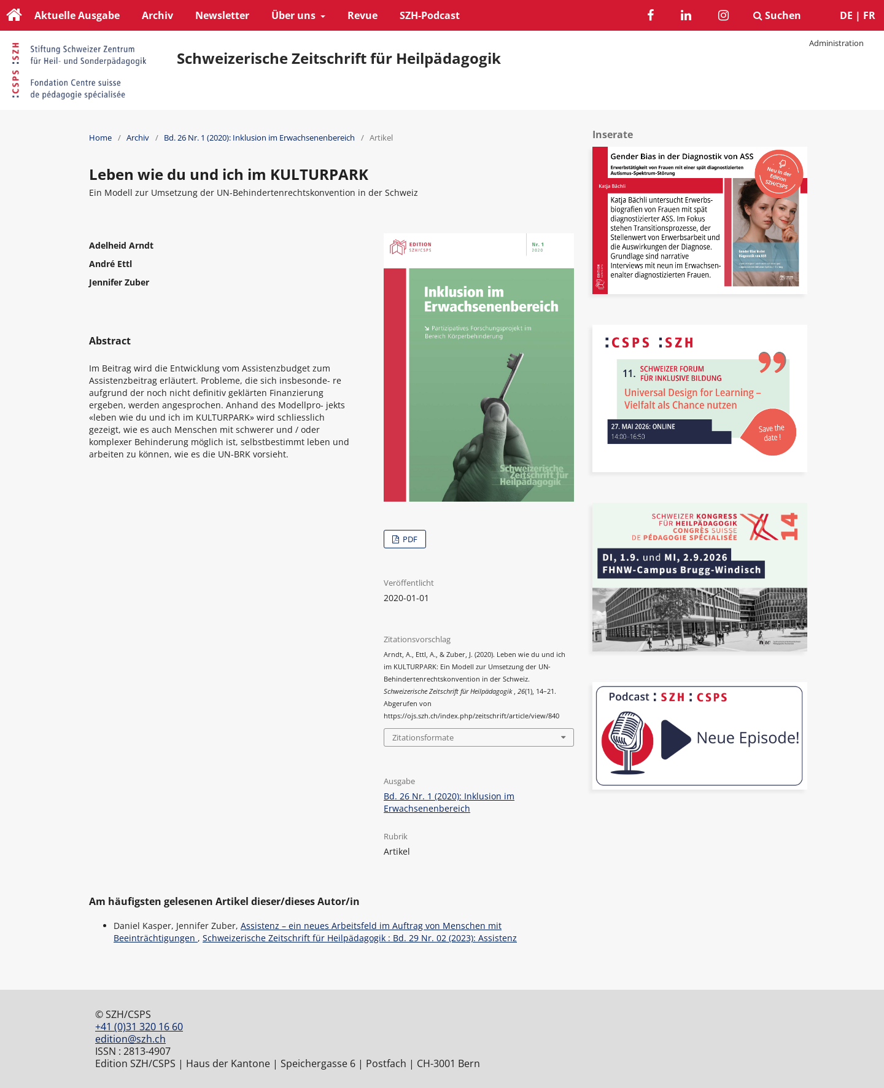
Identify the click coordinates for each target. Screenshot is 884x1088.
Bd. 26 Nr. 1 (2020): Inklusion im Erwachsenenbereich (259, 137)
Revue (362, 15)
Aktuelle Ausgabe (77, 15)
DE (846, 15)
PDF (409, 539)
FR (869, 15)
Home (100, 137)
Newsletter (222, 15)
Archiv (157, 15)
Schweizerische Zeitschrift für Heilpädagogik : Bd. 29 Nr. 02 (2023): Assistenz (360, 938)
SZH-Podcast (430, 15)
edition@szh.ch (130, 1039)
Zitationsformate (423, 737)
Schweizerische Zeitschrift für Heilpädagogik (339, 58)
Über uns (294, 15)
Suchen (777, 15)
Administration (836, 43)
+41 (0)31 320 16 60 (139, 1026)
